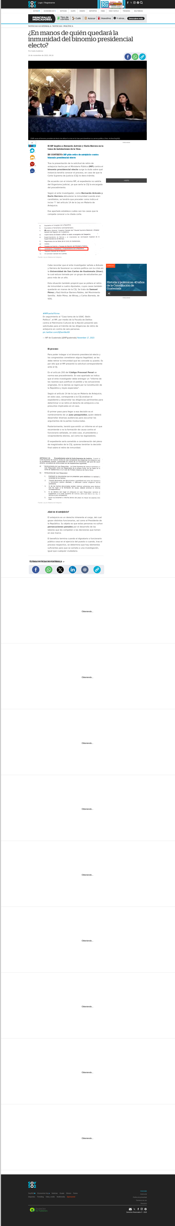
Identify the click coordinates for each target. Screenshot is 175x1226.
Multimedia (61, 1197)
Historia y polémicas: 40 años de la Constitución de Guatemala (125, 285)
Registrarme (49, 3)
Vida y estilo (114, 11)
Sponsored (71, 1197)
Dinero (82, 11)
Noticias (63, 11)
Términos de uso (141, 1200)
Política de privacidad (140, 1197)
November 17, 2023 (85, 338)
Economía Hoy (50, 11)
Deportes (93, 11)
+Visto (126, 180)
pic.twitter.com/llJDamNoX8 (56, 332)
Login (40, 3)
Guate (73, 11)
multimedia (138, 11)
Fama (103, 11)
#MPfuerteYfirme (51, 313)
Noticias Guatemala (39, 26)
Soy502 (36, 11)
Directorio (144, 1203)
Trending (126, 11)
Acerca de (143, 1194)
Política (68, 26)
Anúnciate (143, 1191)
